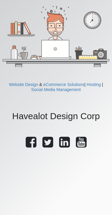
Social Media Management (56, 89)
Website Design (23, 84)
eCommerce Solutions (64, 84)
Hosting (94, 84)
